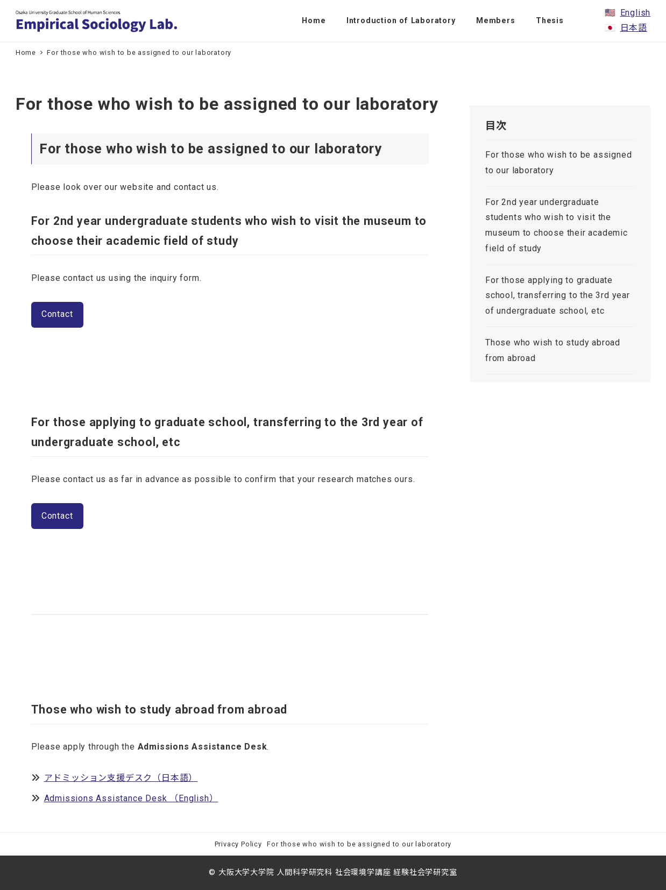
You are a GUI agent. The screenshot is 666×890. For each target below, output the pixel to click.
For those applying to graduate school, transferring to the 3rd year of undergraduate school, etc (557, 295)
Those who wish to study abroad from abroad (552, 350)
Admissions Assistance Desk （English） (131, 798)
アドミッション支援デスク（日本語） (121, 778)
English (635, 13)
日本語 (633, 28)
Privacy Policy (238, 844)
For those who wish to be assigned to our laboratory (558, 162)
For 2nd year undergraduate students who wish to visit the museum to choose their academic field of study (556, 225)
